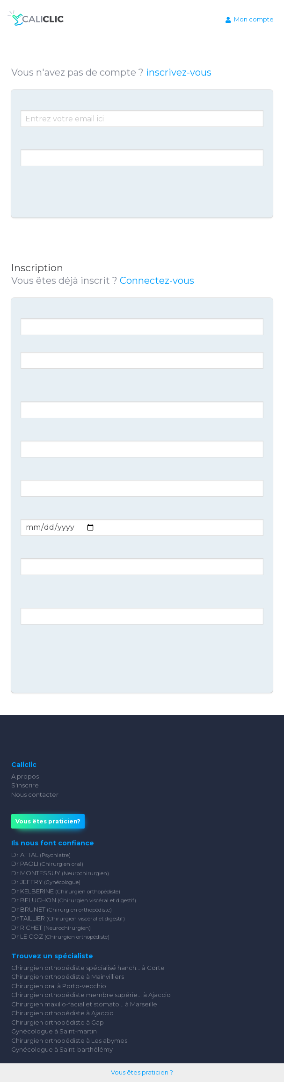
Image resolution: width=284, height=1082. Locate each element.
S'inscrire (25, 785)
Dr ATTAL (41, 854)
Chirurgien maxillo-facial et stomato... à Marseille (84, 1004)
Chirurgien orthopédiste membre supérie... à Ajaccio (91, 994)
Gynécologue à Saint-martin (54, 1031)
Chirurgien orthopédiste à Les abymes (69, 1040)
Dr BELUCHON (73, 900)
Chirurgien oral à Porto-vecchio (58, 986)
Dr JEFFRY (45, 881)
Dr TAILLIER (68, 918)
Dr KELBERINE (65, 891)
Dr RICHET (51, 927)
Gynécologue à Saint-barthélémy (62, 1049)
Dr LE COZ (60, 936)
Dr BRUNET (61, 909)
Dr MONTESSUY (60, 873)
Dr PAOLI (47, 863)
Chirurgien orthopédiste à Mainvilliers (67, 976)
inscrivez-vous (178, 72)
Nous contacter (34, 794)
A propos (25, 776)
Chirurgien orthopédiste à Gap (57, 1022)
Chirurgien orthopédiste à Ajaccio (62, 1013)
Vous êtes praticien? (47, 821)
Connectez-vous (157, 280)
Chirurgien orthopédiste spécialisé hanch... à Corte (88, 967)
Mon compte (250, 19)
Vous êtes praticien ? (142, 1072)
